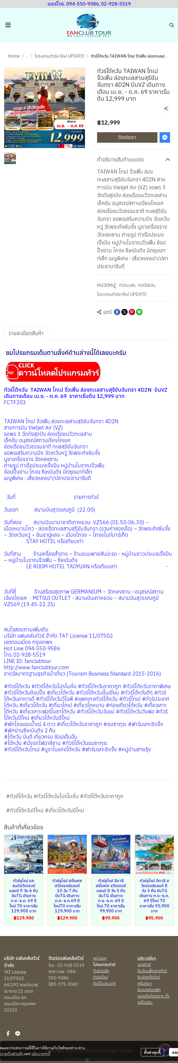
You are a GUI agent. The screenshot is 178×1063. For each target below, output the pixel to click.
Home (14, 56)
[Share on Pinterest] (132, 312)
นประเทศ (108, 983)
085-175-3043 (63, 984)
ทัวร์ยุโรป (100, 977)
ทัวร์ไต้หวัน (147, 285)
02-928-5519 (70, 965)
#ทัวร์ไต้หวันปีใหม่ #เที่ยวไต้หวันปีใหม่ (45, 810)
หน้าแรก (100, 958)
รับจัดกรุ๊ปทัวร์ (148, 977)
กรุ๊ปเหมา (144, 983)
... (27, 56)
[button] (171, 25)
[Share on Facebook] (117, 312)
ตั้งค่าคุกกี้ (152, 1052)
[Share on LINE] (139, 312)
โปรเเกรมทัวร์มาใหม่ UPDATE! (59, 56)
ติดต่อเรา (127, 137)
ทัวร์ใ (97, 983)
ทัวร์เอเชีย (127, 285)
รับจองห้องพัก (149, 989)
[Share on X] (124, 312)
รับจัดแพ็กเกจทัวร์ (152, 970)
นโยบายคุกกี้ (40, 1053)
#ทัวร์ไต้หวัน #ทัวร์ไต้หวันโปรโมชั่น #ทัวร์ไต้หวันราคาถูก (64, 796)
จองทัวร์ (144, 964)
